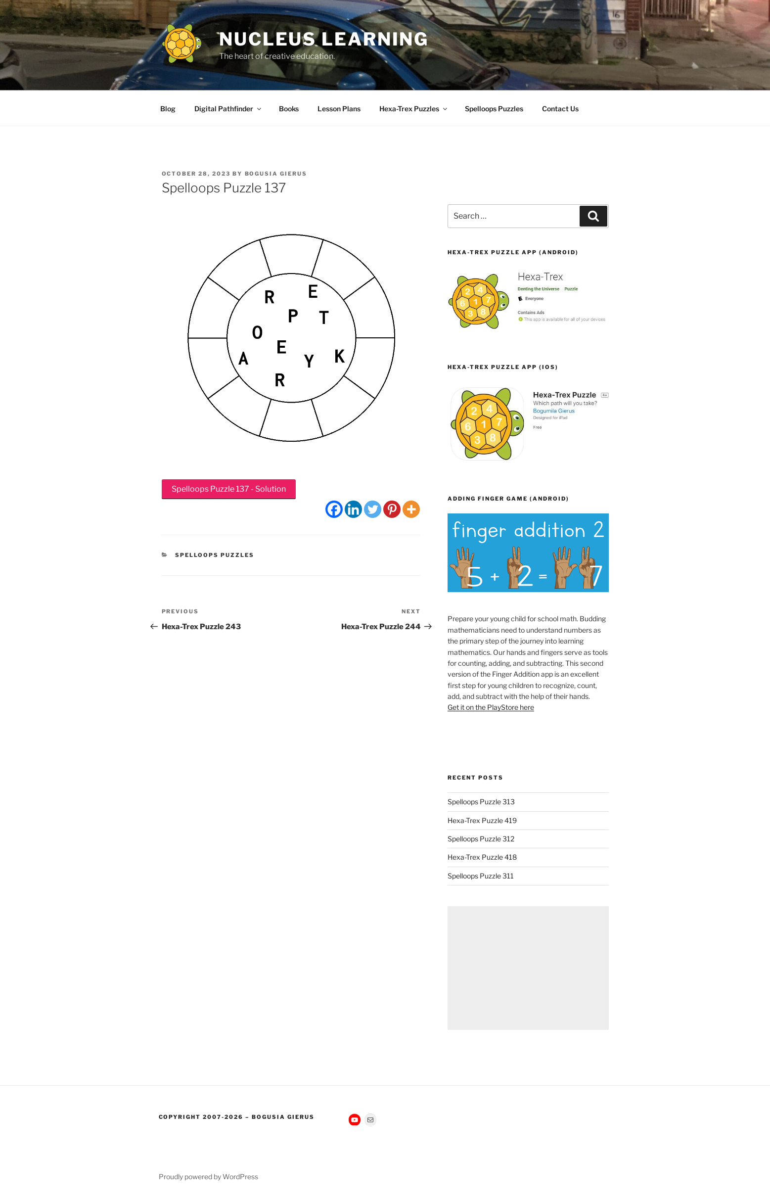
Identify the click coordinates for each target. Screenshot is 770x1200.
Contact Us (560, 108)
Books (289, 108)
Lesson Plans (339, 108)
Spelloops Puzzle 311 (481, 876)
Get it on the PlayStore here (491, 707)
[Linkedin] (353, 509)
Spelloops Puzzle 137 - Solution (229, 489)
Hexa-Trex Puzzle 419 (482, 820)
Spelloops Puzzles (494, 108)
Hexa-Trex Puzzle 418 (482, 857)
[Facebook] (334, 509)
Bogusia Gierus (276, 173)
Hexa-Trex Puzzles (414, 108)
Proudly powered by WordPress (208, 1176)
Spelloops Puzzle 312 (481, 838)
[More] (411, 509)
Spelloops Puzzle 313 (481, 801)
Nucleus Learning (324, 39)
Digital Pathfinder (228, 108)
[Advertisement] (528, 968)
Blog (168, 108)
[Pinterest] (392, 509)
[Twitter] (372, 509)
